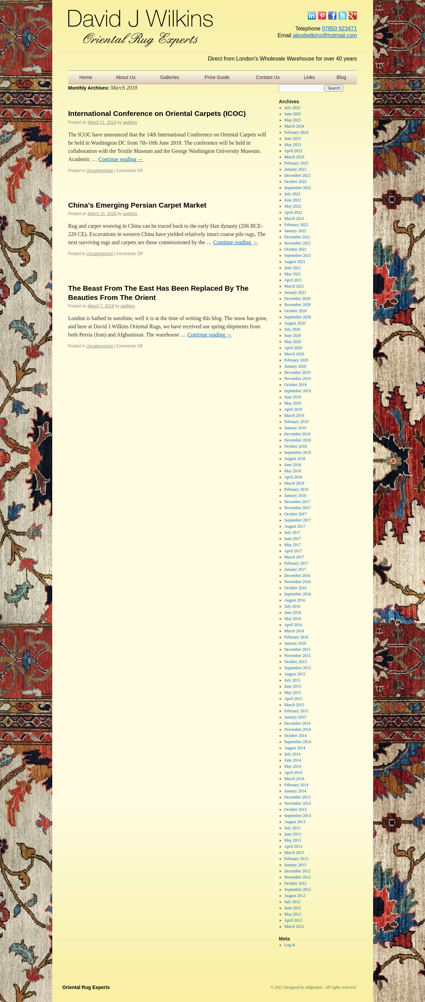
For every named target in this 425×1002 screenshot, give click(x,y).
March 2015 (294, 704)
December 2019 (297, 372)
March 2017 (294, 557)
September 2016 (297, 594)
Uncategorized (99, 170)
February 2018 (296, 489)
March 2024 (294, 126)
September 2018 (297, 452)
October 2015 (295, 661)
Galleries (169, 77)
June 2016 (292, 612)
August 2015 (295, 674)
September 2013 (297, 815)
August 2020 (295, 323)
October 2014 (295, 735)
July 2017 (292, 532)
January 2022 (295, 230)
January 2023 (295, 169)
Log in (289, 944)
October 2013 (295, 809)
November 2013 (297, 803)
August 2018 (295, 458)
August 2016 (295, 600)
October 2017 (295, 514)
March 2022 (294, 218)
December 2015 (297, 649)
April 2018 (293, 477)
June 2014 (292, 760)
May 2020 (292, 341)
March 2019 (294, 415)
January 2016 (295, 643)
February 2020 (296, 360)
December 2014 (297, 723)
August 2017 (295, 526)
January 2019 (295, 427)
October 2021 (295, 249)
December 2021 (297, 237)
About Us (126, 77)
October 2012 (295, 883)
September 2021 (297, 255)
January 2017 (295, 569)
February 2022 (296, 224)
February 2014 (296, 784)
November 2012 (297, 877)
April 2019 (293, 409)
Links (309, 77)
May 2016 (292, 618)
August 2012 (295, 895)
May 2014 (292, 766)
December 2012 (297, 871)
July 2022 (292, 194)
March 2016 (294, 631)
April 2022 (293, 212)
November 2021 (297, 243)
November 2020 (297, 304)
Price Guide (216, 77)
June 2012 (292, 908)
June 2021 (292, 267)
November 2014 (297, 729)
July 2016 (292, 606)
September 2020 (297, 317)
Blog (341, 77)
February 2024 (296, 132)
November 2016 (297, 581)
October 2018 (295, 446)
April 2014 (293, 772)
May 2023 (292, 144)
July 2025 (292, 107)
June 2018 (292, 464)
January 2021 (295, 292)
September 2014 (297, 741)
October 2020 (295, 310)
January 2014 (295, 791)
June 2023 (292, 138)
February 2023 (296, 163)
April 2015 (293, 698)
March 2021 (294, 286)
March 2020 (294, 354)
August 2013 (295, 821)
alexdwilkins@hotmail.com (325, 35)
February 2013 (296, 858)
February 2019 (296, 421)
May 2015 (292, 692)
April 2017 (293, 551)
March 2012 (294, 926)
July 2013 (292, 828)
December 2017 (297, 501)
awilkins (130, 122)
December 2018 (297, 434)
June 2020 (292, 335)
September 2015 (297, 667)
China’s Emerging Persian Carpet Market (137, 205)
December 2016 (297, 575)
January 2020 (295, 366)
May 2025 (292, 120)
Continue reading (120, 159)
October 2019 (295, 384)
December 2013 (297, 797)
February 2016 (296, 637)
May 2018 (292, 471)
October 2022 (295, 181)
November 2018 (297, 440)
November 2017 (297, 507)
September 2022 (297, 187)
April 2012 (293, 920)
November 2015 (297, 655)
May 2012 (292, 914)
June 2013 (292, 834)
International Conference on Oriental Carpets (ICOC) (157, 113)
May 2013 (292, 840)
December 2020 (297, 298)
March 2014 (294, 778)
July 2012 (292, 901)
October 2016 (295, 587)
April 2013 (293, 846)
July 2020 (292, 329)
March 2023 (294, 157)
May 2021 (292, 274)
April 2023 (293, 150)
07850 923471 (339, 28)
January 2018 (295, 495)
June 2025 (292, 113)
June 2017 (292, 538)
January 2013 (295, 864)
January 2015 (295, 717)
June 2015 (292, 686)
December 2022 (297, 175)
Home (85, 77)
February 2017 (296, 563)
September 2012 (297, 889)
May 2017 (292, 544)
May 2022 (292, 206)
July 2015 (292, 680)
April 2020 (293, 347)
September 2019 (297, 390)
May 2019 (292, 403)
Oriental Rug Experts (86, 987)
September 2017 (297, 520)
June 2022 (292, 200)
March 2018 (294, 483)
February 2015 (296, 711)
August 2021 (295, 261)
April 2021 (293, 280)
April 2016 (293, 624)
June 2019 (292, 397)
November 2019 (297, 378)
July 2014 (292, 754)
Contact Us (268, 77)
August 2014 (295, 748)
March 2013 (294, 852)
